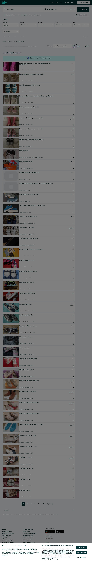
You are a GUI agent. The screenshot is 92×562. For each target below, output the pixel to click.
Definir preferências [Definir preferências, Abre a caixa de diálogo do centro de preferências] (82, 557)
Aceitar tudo (82, 547)
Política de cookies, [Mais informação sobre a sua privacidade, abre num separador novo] (24, 553)
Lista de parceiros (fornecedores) (49, 559)
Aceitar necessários (81, 552)
